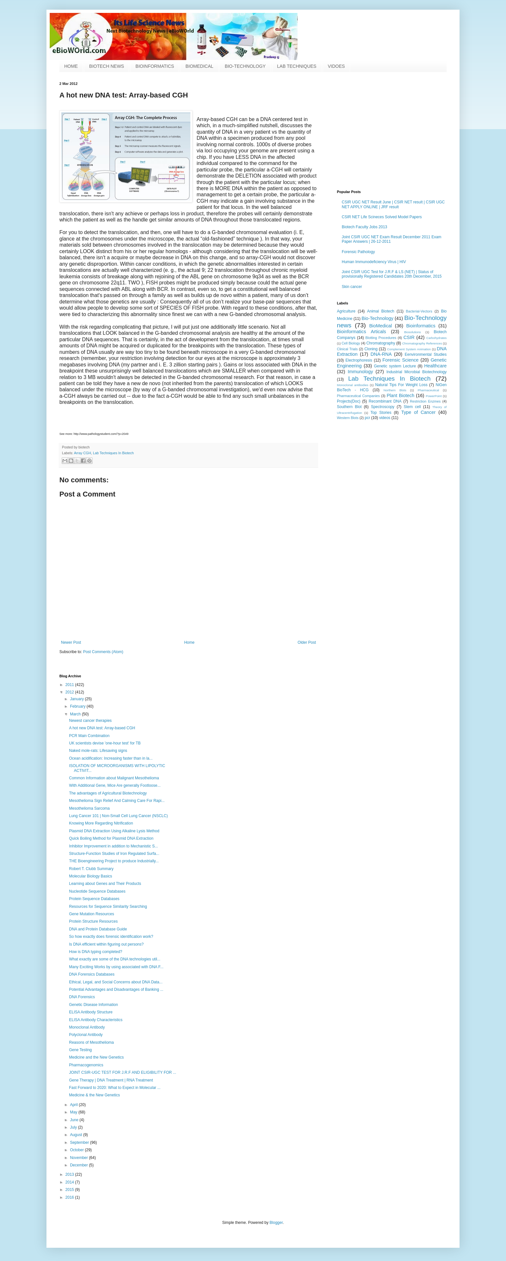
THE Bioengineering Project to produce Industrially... (114, 861)
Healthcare (435, 365)
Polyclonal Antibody (86, 1034)
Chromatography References (422, 343)
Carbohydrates (436, 338)
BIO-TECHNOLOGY (245, 66)
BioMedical (380, 325)
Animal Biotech (380, 311)
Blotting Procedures (380, 338)
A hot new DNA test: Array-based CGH (102, 728)
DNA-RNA (381, 354)
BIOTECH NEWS (106, 66)
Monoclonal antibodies (352, 385)
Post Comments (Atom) (103, 652)
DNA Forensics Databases (92, 974)
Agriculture (346, 311)
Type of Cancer (418, 412)
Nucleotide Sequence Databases (97, 891)
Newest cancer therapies (90, 720)
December (79, 1165)
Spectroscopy (382, 407)
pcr (367, 417)
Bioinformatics (420, 325)
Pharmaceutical (428, 390)
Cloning (371, 349)
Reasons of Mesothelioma (91, 1042)
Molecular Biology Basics (90, 876)
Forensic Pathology (358, 252)
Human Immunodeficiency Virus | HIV (374, 262)
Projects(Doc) (348, 401)
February (78, 706)
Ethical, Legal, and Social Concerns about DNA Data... (116, 982)
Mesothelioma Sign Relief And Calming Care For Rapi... (117, 800)
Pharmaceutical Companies (358, 396)
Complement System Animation (409, 349)
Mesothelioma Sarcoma (89, 808)
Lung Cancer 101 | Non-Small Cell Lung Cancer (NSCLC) (118, 816)
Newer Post (71, 642)
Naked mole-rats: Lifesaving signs (98, 750)
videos (384, 417)
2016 (70, 1197)
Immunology (360, 371)
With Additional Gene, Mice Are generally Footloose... (114, 785)
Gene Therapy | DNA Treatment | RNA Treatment (111, 1080)
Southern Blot (349, 407)
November (79, 1157)
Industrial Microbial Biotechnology (416, 372)
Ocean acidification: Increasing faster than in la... (111, 758)
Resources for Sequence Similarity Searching (108, 906)
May (74, 1112)
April (74, 1104)
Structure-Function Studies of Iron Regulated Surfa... (114, 853)
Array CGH (82, 453)
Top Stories (380, 412)
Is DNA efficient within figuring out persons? (106, 944)
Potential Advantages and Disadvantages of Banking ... (116, 989)
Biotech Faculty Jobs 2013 (364, 227)
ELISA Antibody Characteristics (95, 1020)
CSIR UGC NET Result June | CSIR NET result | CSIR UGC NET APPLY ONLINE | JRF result (393, 204)
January (77, 699)
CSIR (408, 337)
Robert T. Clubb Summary (91, 868)
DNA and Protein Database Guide (98, 929)
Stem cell (412, 407)
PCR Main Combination (89, 735)
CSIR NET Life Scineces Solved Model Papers (382, 217)
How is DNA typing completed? (95, 951)
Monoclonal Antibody (87, 1027)
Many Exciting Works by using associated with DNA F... (116, 967)
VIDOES (336, 66)
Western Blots (348, 418)
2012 (70, 692)
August (76, 1135)
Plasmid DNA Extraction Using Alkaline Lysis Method (114, 831)
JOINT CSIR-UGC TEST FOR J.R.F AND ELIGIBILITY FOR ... (122, 1072)
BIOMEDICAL (199, 66)
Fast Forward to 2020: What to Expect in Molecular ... (114, 1087)
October (77, 1150)
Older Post (307, 642)
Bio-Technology (377, 318)
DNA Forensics (82, 997)
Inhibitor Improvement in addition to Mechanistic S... (113, 846)
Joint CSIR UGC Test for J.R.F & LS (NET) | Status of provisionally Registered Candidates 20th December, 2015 (392, 274)
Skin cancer (352, 286)
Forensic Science (400, 360)
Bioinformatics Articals (361, 331)
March (76, 714)
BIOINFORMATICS (155, 66)
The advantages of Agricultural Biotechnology (108, 793)
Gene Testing (80, 1050)
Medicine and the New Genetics (96, 1057)
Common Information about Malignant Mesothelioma (114, 778)
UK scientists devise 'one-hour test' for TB (105, 743)
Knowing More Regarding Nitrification (101, 823)
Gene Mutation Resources (91, 914)
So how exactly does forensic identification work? (111, 936)
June (74, 1120)
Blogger (276, 1222)
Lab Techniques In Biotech (113, 453)
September (80, 1142)
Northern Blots (395, 390)
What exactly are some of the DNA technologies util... (114, 959)
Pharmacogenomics (86, 1065)
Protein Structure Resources (93, 921)
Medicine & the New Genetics (94, 1095)
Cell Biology (351, 343)
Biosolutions (412, 332)
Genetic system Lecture (395, 366)
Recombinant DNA (385, 401)
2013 (70, 1174)
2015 (70, 1189)
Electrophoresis (359, 360)
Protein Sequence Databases (94, 899)
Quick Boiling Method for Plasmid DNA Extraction (111, 838)
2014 (70, 1182)
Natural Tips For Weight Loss (401, 385)
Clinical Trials (347, 349)
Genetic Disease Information (93, 1004)
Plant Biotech (400, 395)
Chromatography (380, 343)
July (74, 1127)
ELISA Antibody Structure (91, 1012)
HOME (71, 66)
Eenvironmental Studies (426, 354)
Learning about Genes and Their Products (105, 883)
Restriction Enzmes (425, 401)
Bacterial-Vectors (419, 311)
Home (189, 642)
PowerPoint (434, 396)
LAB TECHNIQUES (297, 66)
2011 (70, 684)
